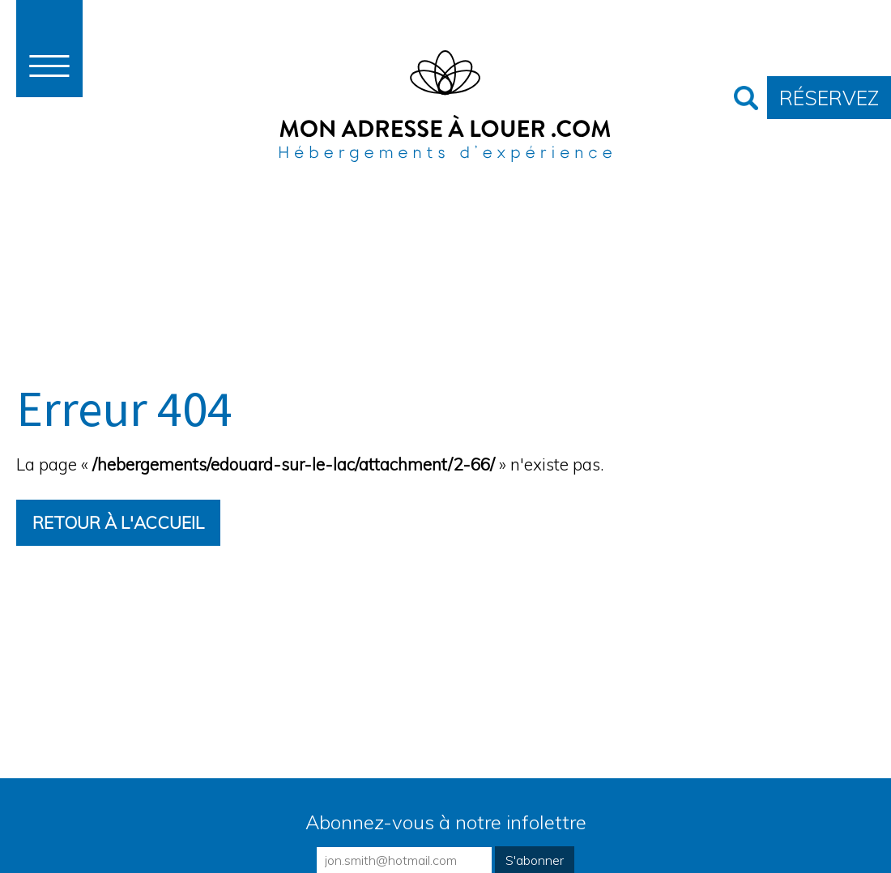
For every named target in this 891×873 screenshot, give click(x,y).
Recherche (746, 98)
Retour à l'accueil (118, 522)
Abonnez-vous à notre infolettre (445, 822)
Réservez (829, 97)
